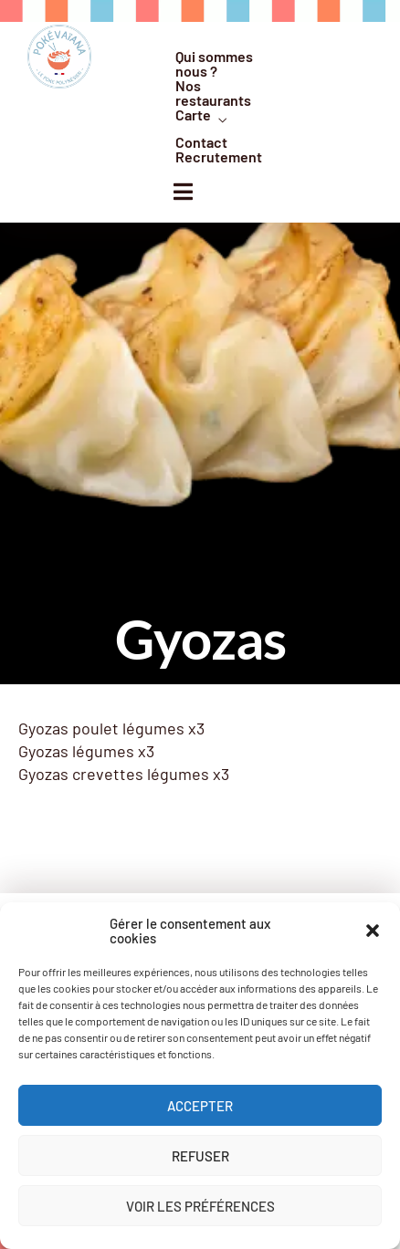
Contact (201, 142)
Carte (193, 115)
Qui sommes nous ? (214, 63)
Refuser (200, 1156)
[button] (372, 930)
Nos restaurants (213, 93)
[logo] (59, 56)
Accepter (200, 1106)
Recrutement (218, 157)
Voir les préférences (200, 1206)
